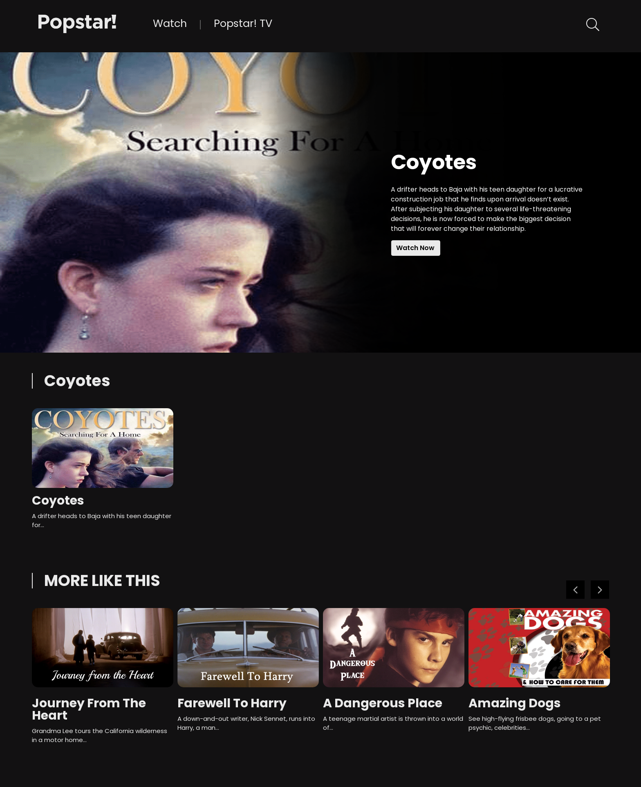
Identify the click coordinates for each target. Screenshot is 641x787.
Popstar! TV (243, 23)
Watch (170, 23)
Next (600, 589)
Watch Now (415, 248)
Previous (575, 589)
